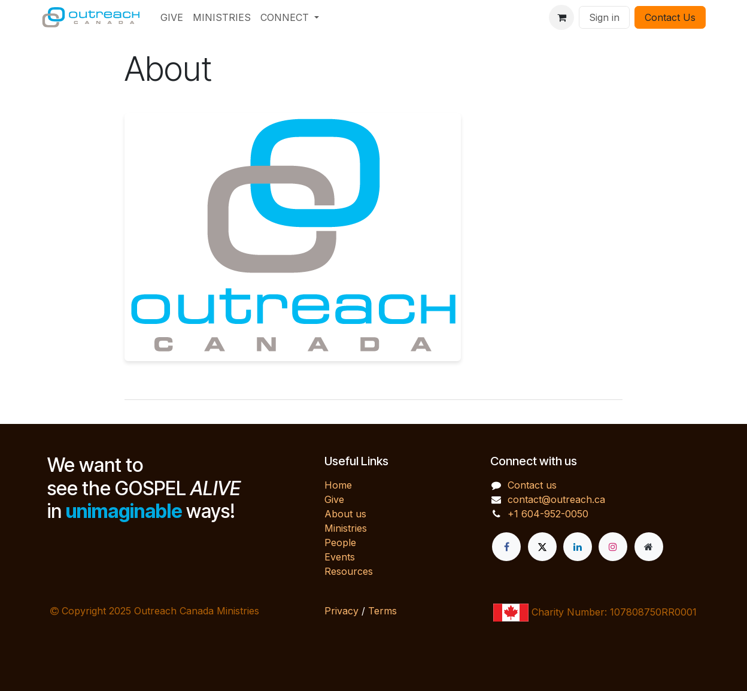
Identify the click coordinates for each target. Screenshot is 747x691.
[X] (542, 546)
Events (339, 557)
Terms (382, 611)
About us (345, 514)
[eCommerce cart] (561, 17)
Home (338, 485)
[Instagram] (613, 546)
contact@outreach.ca (556, 499)
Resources (348, 571)
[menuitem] (172, 17)
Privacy (341, 611)
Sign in (604, 17)
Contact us (532, 485)
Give (334, 499)
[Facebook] (506, 546)
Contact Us (670, 17)
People (340, 542)
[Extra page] (648, 546)
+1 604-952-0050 (548, 514)
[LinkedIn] (577, 546)
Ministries (345, 528)
